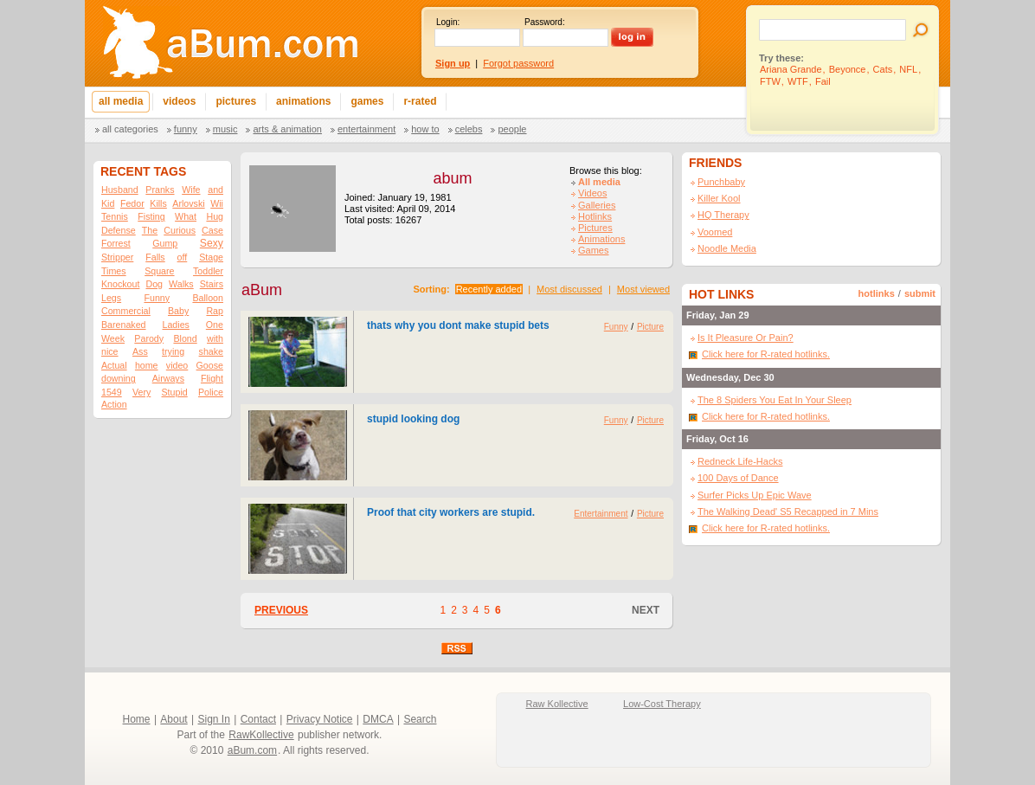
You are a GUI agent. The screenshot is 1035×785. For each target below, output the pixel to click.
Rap (214, 311)
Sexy (211, 243)
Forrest (116, 243)
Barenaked (123, 324)
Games (593, 250)
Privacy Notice (319, 719)
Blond (184, 338)
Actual (114, 365)
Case (212, 230)
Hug (214, 216)
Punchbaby (721, 182)
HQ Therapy (723, 214)
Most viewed (643, 289)
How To (425, 129)
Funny (185, 129)
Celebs (469, 129)
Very (141, 392)
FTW (770, 81)
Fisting (151, 216)
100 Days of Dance (738, 478)
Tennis (114, 216)
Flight (212, 378)
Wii (216, 203)
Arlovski (188, 203)
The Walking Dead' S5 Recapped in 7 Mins (788, 511)
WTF (798, 81)
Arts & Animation (287, 129)
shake (211, 351)
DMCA (378, 719)
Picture (650, 326)
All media (599, 182)
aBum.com (252, 750)
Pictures (595, 227)
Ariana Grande (791, 69)
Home (137, 719)
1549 (111, 392)
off (182, 257)
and (215, 189)
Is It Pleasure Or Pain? (746, 337)
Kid (107, 203)
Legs (111, 298)
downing (118, 378)
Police (210, 392)
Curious (180, 230)
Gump (164, 243)
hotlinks (876, 293)
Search (419, 719)
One (214, 324)
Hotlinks (595, 216)
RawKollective (260, 735)
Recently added (489, 289)
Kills (158, 203)
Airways (168, 378)
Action (114, 404)
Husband (119, 189)
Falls (155, 257)
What (185, 216)
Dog (154, 284)
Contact (258, 719)
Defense (118, 230)
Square (159, 271)
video (177, 365)
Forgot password (518, 63)
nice (110, 351)
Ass (140, 351)
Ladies (175, 324)
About (173, 719)
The (150, 230)
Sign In (214, 719)
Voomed (715, 232)
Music (225, 129)
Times (113, 271)
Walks (181, 284)
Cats (883, 69)
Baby (178, 311)
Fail (823, 81)
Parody (149, 338)
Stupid (175, 392)
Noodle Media (727, 248)
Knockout (120, 284)
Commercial (126, 311)
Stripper (117, 257)
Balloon (207, 298)
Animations (601, 239)
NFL (908, 69)
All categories (130, 129)
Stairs (211, 284)
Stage (211, 257)
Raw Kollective (557, 703)
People (512, 129)
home (146, 365)
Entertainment (366, 129)
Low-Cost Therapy (662, 703)
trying (173, 351)
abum (452, 178)
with (215, 338)
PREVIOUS (281, 610)
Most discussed (569, 289)
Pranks (159, 189)
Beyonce (847, 69)
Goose (209, 365)
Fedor (132, 203)
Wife (191, 189)
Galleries (596, 205)
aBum (261, 290)
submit (919, 293)
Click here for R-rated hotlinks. (766, 354)
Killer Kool (719, 198)
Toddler (208, 271)
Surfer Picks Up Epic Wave (755, 495)
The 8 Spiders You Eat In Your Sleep (775, 400)
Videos (592, 193)
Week (113, 338)
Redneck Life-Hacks (740, 461)
